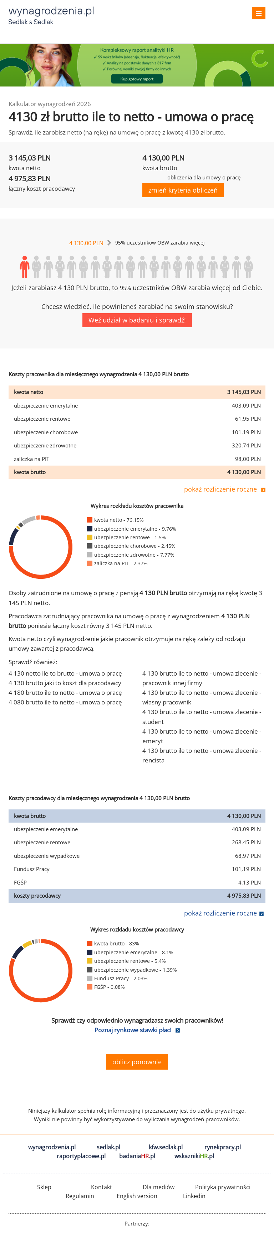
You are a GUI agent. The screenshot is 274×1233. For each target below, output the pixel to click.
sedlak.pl (108, 1147)
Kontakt (101, 1187)
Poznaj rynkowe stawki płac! (133, 1030)
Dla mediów (158, 1187)
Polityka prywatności (222, 1187)
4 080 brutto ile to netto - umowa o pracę (65, 702)
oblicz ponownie (137, 1062)
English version (137, 1196)
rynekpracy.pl (222, 1147)
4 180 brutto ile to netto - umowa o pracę (65, 692)
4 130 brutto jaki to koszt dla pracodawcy (65, 683)
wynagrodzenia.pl (52, 1147)
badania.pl (137, 1156)
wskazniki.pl (194, 1156)
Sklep (44, 1187)
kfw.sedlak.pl (166, 1147)
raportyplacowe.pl (81, 1156)
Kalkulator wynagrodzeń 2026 (50, 104)
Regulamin (80, 1196)
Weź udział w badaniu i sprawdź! (137, 320)
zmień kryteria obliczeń (183, 190)
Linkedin (194, 1196)
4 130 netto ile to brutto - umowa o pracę (65, 673)
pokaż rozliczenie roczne (220, 489)
